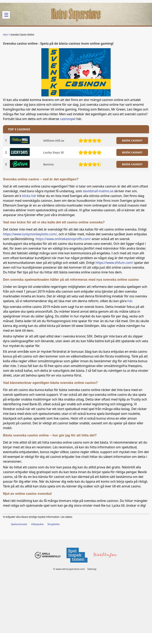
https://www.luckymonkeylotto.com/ (30, 234)
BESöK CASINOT (132, 140)
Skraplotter (53, 524)
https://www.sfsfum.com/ (114, 262)
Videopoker (37, 524)
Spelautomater (19, 524)
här (129, 301)
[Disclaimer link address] (77, 563)
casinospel (68, 119)
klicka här (29, 196)
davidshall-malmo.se (98, 191)
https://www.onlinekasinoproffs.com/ (63, 239)
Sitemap (91, 569)
